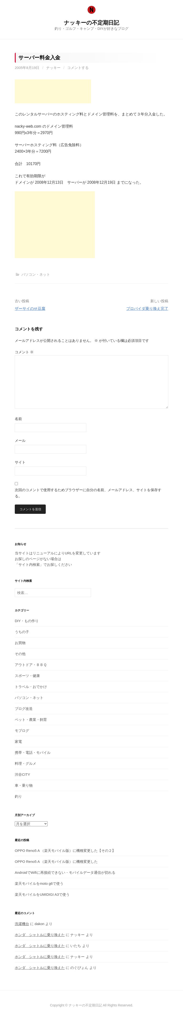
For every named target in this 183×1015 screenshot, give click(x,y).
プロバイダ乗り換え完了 (147, 309)
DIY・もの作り (27, 621)
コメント (24, 352)
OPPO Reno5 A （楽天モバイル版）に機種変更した (56, 861)
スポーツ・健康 (27, 676)
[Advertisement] (53, 91)
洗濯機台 (22, 924)
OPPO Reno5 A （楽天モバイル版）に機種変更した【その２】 (65, 850)
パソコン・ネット (35, 274)
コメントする (78, 68)
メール (20, 440)
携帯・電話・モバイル (33, 752)
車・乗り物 (24, 785)
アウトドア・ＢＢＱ (31, 665)
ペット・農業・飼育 (31, 720)
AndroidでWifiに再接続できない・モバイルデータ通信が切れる (65, 872)
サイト (20, 462)
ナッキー (53, 68)
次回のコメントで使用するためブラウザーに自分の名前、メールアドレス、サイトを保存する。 (88, 493)
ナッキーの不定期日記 (91, 23)
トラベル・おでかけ (31, 687)
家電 (18, 741)
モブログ (22, 731)
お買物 (20, 643)
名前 (18, 419)
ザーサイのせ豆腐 (30, 309)
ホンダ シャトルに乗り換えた (40, 935)
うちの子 (22, 632)
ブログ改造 (24, 709)
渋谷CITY (22, 774)
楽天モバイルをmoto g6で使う (39, 883)
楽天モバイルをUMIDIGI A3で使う (42, 894)
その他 (20, 654)
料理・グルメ (25, 763)
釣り (18, 796)
